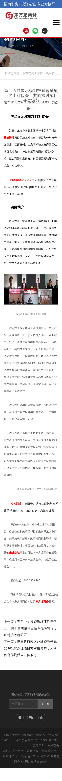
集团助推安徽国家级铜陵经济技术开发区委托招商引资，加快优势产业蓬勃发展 (30, 187)
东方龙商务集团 (32, 73)
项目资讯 (52, 73)
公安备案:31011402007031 (40, 740)
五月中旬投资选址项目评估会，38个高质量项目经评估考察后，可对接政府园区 (30, 628)
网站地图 (9, 756)
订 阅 (45, 704)
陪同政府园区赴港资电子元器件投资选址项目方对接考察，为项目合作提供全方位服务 (30, 648)
